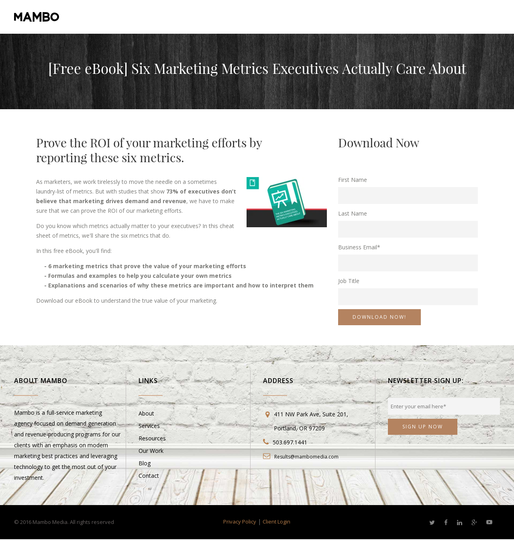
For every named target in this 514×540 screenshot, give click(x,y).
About (146, 413)
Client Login (276, 521)
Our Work (151, 450)
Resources (152, 438)
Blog (145, 463)
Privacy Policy (239, 521)
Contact (149, 475)
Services (149, 426)
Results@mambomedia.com (306, 456)
